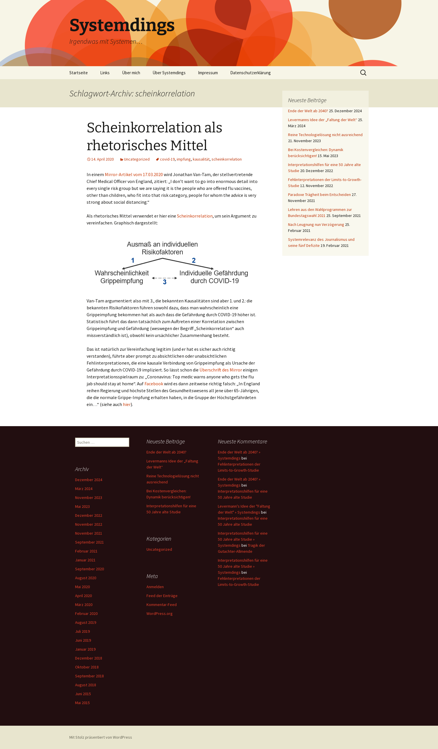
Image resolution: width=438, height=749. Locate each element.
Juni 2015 (83, 693)
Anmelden (155, 586)
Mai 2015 (82, 702)
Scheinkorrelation (195, 216)
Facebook (153, 383)
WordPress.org (159, 613)
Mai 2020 (82, 586)
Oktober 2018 (87, 667)
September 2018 (89, 676)
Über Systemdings (169, 72)
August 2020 (85, 577)
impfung (184, 159)
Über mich (131, 72)
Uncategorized (137, 159)
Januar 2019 (85, 649)
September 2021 (89, 542)
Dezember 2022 (88, 515)
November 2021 (88, 533)
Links (105, 72)
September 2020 (89, 568)
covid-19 (167, 159)
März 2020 (83, 604)
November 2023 (88, 497)
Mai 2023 (82, 506)
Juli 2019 (82, 631)
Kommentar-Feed (161, 604)
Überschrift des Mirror (220, 370)
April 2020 (83, 595)
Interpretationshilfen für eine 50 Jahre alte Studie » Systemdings (243, 539)
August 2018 (85, 684)
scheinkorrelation (227, 159)
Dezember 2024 (88, 479)
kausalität (201, 159)
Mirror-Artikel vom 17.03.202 (133, 174)
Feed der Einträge (162, 595)
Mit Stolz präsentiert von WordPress (100, 737)
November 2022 (88, 524)
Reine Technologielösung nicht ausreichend (325, 134)
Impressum (208, 72)
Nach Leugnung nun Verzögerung (316, 224)
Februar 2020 (86, 613)
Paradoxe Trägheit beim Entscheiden (319, 194)
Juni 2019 (83, 640)
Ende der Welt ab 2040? (308, 110)
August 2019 (85, 622)
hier (127, 404)
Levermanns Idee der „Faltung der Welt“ (322, 119)
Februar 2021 (86, 551)
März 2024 (83, 488)
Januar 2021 (85, 560)
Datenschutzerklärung (250, 72)
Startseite (78, 72)
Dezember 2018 (88, 658)
